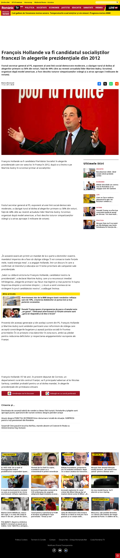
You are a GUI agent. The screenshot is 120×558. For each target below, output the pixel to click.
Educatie (76, 8)
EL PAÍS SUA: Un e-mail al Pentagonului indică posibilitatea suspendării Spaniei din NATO (15, 469)
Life (97, 195)
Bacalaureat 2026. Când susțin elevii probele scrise (106, 174)
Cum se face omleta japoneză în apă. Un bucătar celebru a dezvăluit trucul (104, 199)
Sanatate (88, 8)
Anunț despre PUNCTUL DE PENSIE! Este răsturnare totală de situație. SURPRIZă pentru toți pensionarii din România (37, 419)
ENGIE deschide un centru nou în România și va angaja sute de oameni (107, 187)
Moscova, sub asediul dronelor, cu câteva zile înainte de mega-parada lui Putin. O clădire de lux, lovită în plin (105, 515)
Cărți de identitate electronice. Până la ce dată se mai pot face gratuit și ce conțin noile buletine (74, 515)
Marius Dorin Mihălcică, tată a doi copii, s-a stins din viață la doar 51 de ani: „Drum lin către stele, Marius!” (14, 515)
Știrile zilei (5, 2)
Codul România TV (97, 540)
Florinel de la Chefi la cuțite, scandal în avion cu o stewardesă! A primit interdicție (44, 469)
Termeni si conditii (38, 540)
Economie (54, 8)
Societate (42, 8)
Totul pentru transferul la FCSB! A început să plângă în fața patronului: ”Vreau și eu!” (44, 515)
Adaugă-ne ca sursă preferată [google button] (61, 393)
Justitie (66, 8)
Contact (52, 540)
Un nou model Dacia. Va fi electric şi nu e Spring (102, 491)
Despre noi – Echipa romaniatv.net (73, 540)
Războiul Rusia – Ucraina (44, 2)
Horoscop (28, 2)
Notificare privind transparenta (60, 545)
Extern (99, 208)
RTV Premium (17, 2)
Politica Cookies (21, 540)
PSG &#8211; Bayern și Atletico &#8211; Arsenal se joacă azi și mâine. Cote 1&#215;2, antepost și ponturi (14, 524)
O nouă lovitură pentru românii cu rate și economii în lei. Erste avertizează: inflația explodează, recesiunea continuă (15, 492)
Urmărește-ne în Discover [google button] (21, 393)
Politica (29, 8)
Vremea (99, 8)
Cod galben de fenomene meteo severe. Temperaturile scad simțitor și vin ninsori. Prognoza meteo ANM (61, 13)
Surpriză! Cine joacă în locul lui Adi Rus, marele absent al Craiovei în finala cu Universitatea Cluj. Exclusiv (35, 427)
